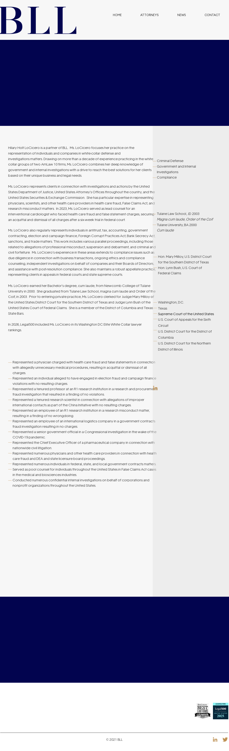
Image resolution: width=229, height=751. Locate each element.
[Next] (199, 83)
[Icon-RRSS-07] (155, 388)
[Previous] (30, 83)
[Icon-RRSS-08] (225, 739)
